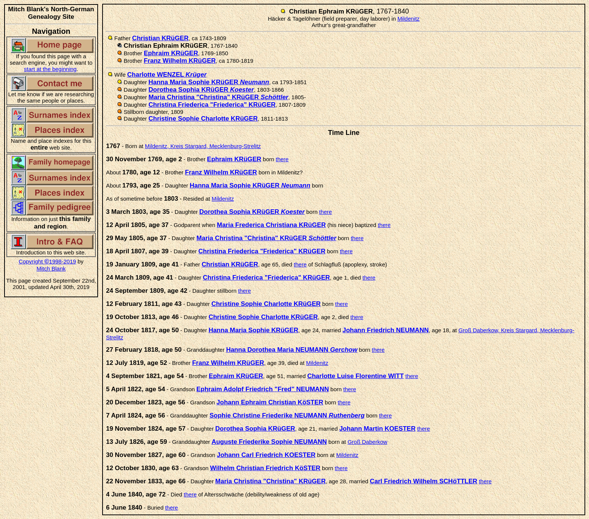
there (282, 159)
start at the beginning (50, 69)
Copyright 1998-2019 (47, 261)
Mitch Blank (51, 268)
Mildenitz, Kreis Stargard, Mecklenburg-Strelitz (203, 146)
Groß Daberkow (367, 442)
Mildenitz (408, 18)
